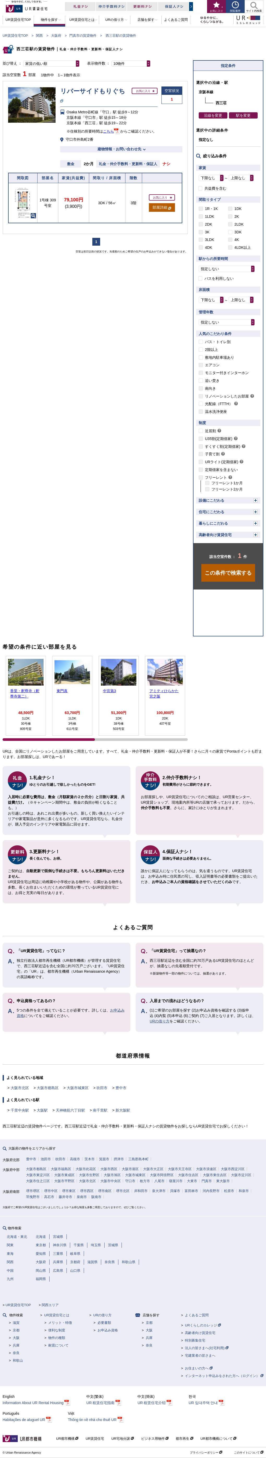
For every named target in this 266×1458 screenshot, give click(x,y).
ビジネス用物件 (155, 1439)
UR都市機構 (67, 1439)
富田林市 (191, 1191)
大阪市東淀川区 (38, 1175)
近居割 (210, 431)
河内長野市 (211, 1191)
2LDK (239, 224)
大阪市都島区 (48, 1088)
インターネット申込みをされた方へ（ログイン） (224, 1376)
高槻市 (75, 1159)
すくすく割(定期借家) (222, 446)
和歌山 (18, 1360)
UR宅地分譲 (122, 1439)
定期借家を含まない (221, 470)
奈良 (16, 1353)
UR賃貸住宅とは (56, 1315)
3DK (237, 232)
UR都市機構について (218, 1439)
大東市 (192, 1181)
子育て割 (212, 454)
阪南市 (96, 1197)
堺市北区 (123, 1191)
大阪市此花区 (86, 1169)
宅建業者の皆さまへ (200, 1355)
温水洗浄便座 (216, 412)
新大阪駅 (123, 1110)
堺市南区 (105, 1191)
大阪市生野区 (89, 1175)
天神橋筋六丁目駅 (70, 1110)
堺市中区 (51, 1191)
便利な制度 (56, 1330)
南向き (210, 388)
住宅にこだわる (211, 512)
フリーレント (216, 477)
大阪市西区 (108, 1169)
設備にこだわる (211, 500)
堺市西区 (87, 1191)
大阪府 (56, 36)
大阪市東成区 (64, 1175)
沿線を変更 (213, 115)
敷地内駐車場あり (219, 357)
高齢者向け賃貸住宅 (215, 535)
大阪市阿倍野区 (162, 1175)
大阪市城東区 (78, 1088)
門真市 (207, 1181)
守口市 (130, 1181)
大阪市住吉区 (188, 1175)
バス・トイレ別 (218, 342)
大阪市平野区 (64, 1181)
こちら (108, 131)
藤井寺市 (65, 1197)
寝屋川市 (176, 1181)
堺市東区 (69, 1191)
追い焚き (212, 381)
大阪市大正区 (153, 1169)
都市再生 (184, 1439)
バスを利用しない (219, 278)
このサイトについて (248, 1452)
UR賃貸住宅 (95, 1439)
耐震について (58, 1345)
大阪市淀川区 (241, 1175)
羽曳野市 (33, 1197)
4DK (208, 247)
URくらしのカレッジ (203, 1325)
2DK (208, 224)
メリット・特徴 (60, 1323)
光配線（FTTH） (219, 404)
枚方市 (145, 1181)
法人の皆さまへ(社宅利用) (206, 1348)
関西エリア (50, 1305)
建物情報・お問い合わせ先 (119, 149)
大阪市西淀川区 (233, 1169)
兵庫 (16, 1345)
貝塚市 (175, 1191)
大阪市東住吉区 (215, 1175)
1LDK (209, 216)
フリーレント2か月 (227, 489)
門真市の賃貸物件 (82, 36)
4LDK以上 (242, 247)
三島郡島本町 (138, 1159)
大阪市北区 (20, 1088)
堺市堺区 (33, 1191)
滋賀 (16, 1323)
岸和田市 (141, 1191)
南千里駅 (100, 1110)
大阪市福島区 (61, 1169)
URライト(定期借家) (221, 462)
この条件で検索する (228, 573)
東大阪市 (223, 1181)
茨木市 (89, 1159)
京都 (16, 1330)
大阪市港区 (130, 1169)
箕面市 (104, 1159)
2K (236, 216)
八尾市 (159, 1181)
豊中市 (121, 1088)
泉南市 (82, 1197)
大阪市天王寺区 (180, 1169)
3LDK (209, 240)
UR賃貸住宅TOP (15, 36)
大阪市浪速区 (206, 1169)
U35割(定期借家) (218, 439)
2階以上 (211, 350)
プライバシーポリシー (206, 1452)
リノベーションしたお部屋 (227, 396)
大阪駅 (42, 1110)
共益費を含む (215, 188)
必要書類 (104, 1323)
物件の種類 (56, 1338)
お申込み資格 (108, 1330)
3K (207, 232)
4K (236, 240)
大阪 (16, 1338)
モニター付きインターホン (227, 373)
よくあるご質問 (197, 1315)
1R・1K (211, 209)
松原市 (229, 1191)
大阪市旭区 (112, 1175)
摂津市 (119, 1159)
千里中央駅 (20, 1110)
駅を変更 (243, 115)
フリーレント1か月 (227, 483)
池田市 (46, 1159)
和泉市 (244, 1191)
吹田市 (101, 1088)
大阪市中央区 (110, 1181)
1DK (237, 209)
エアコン (212, 365)
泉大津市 (159, 1191)
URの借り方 (160, 1021)
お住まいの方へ (199, 1368)
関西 (39, 36)
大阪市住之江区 (38, 1181)
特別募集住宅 (195, 1340)
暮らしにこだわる (213, 523)
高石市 (49, 1197)
